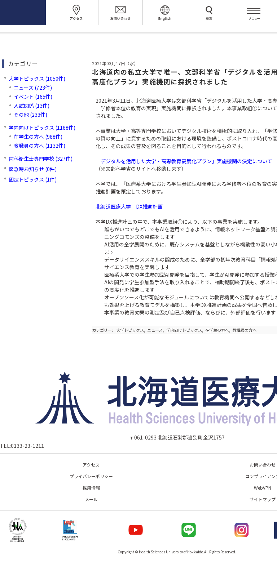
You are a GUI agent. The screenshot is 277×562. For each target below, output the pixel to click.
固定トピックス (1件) (33, 179)
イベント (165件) (33, 96)
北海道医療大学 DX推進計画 (129, 206)
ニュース (155, 330)
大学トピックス (130, 330)
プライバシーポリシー (91, 476)
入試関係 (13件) (31, 105)
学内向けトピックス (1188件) (42, 127)
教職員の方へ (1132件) (39, 145)
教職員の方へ (244, 330)
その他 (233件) (30, 114)
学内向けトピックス (184, 330)
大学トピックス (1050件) (37, 78)
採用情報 (91, 488)
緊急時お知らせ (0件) (33, 169)
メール (91, 499)
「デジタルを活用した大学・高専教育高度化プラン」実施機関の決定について (184, 161)
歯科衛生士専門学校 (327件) (40, 158)
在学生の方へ (217, 330)
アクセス (91, 464)
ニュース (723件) (33, 87)
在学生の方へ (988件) (38, 136)
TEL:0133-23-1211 (22, 445)
